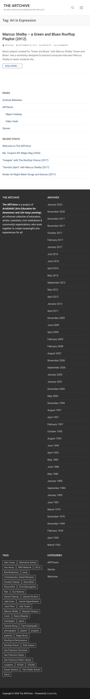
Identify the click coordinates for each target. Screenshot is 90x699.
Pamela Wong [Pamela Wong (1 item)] (10, 626)
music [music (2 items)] (7, 616)
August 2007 (54, 353)
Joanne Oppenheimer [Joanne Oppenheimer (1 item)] (28, 601)
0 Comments (61, 45)
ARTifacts (7, 107)
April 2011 (53, 310)
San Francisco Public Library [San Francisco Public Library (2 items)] (17, 660)
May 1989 (52, 459)
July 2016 (52, 254)
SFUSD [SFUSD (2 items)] (20, 665)
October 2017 (54, 232)
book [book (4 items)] (25, 572)
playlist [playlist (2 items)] (23, 630)
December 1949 (56, 523)
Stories (6, 128)
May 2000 (52, 396)
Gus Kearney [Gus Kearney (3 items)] (18, 592)
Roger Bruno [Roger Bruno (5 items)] (22, 635)
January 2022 (54, 204)
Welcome (52, 576)
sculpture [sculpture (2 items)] (8, 665)
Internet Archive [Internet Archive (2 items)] (30, 596)
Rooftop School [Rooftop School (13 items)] (11, 645)
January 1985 (54, 481)
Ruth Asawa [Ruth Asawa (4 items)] (28, 645)
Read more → (12, 66)
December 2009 (56, 318)
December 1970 (56, 516)
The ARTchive (17, 6)
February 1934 (55, 530)
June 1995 (53, 445)
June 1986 (53, 466)
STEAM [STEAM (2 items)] (31, 665)
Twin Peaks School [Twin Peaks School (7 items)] (31, 669)
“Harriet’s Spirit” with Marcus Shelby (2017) (25, 167)
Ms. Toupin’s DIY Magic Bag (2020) (21, 153)
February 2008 (55, 346)
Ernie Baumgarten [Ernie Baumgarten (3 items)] (27, 587)
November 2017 (56, 225)
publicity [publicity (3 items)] (8, 635)
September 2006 (56, 367)
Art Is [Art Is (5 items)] (37, 567)
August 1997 (54, 410)
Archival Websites (12, 100)
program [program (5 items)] (35, 630)
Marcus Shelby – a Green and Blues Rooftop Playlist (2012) (38, 36)
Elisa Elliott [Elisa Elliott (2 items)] (29, 582)
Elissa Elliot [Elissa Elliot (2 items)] (9, 587)
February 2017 (55, 240)
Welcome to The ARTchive (16, 146)
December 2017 (56, 218)
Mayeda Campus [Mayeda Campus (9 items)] (30, 611)
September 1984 (56, 488)
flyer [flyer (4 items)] (6, 592)
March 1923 (54, 544)
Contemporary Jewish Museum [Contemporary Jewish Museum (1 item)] (19, 577)
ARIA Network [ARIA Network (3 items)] (24, 567)
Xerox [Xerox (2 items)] (7, 674)
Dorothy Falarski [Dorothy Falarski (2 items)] (12, 582)
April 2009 (53, 332)
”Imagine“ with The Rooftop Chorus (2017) (25, 160)
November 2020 (56, 211)
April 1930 (53, 537)
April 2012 (53, 296)
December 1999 (56, 403)
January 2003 (54, 374)
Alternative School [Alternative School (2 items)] (27, 562)
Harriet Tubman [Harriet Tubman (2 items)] (11, 596)
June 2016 (53, 261)
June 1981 (53, 502)
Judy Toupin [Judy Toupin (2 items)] (24, 606)
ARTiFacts (45, 45)
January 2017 (54, 247)
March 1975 (54, 509)
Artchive (8, 45)
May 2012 (52, 289)
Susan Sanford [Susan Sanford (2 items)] (11, 669)
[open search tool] (72, 7)
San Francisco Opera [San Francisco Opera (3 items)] (14, 655)
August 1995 (54, 438)
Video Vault (12, 121)
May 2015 (52, 275)
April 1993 (53, 452)
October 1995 (54, 431)
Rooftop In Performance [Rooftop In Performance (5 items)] (15, 640)
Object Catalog (14, 114)
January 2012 (54, 303)
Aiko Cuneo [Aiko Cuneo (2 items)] (9, 562)
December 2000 (56, 389)
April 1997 (53, 417)
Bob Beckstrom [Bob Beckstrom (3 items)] (11, 572)
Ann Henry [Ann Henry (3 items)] (9, 567)
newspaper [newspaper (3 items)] (9, 621)
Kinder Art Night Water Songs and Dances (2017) (29, 174)
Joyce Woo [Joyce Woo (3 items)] (9, 606)
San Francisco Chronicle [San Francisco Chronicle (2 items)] (15, 650)
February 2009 (55, 339)
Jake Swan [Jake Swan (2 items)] (9, 601)
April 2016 (53, 268)
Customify (52, 693)
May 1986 (52, 473)
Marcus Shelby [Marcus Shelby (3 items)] (11, 611)
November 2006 (56, 360)
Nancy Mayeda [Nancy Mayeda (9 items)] (21, 616)
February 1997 (55, 424)
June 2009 (53, 325)
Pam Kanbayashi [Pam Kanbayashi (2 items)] (29, 626)
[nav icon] (81, 7)
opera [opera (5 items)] (21, 621)
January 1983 (54, 495)
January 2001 (54, 381)
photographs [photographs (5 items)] (10, 630)
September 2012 (56, 282)
